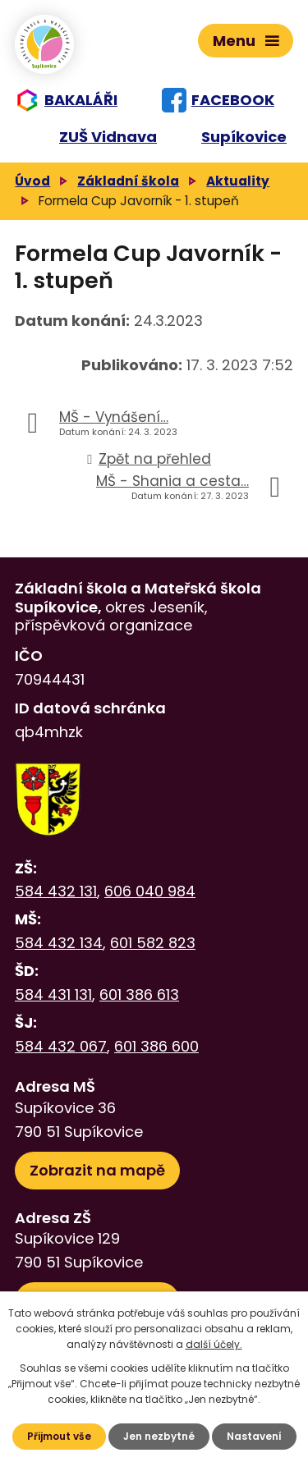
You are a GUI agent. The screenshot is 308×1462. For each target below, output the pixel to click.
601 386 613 (139, 994)
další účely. (214, 1344)
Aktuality (237, 181)
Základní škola (128, 181)
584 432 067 (61, 1046)
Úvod (32, 181)
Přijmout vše (59, 1436)
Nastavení (254, 1436)
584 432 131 (56, 891)
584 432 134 (59, 943)
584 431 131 (53, 994)
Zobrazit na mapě (97, 1170)
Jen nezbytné (159, 1436)
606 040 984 (149, 891)
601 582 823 (152, 943)
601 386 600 (156, 1046)
